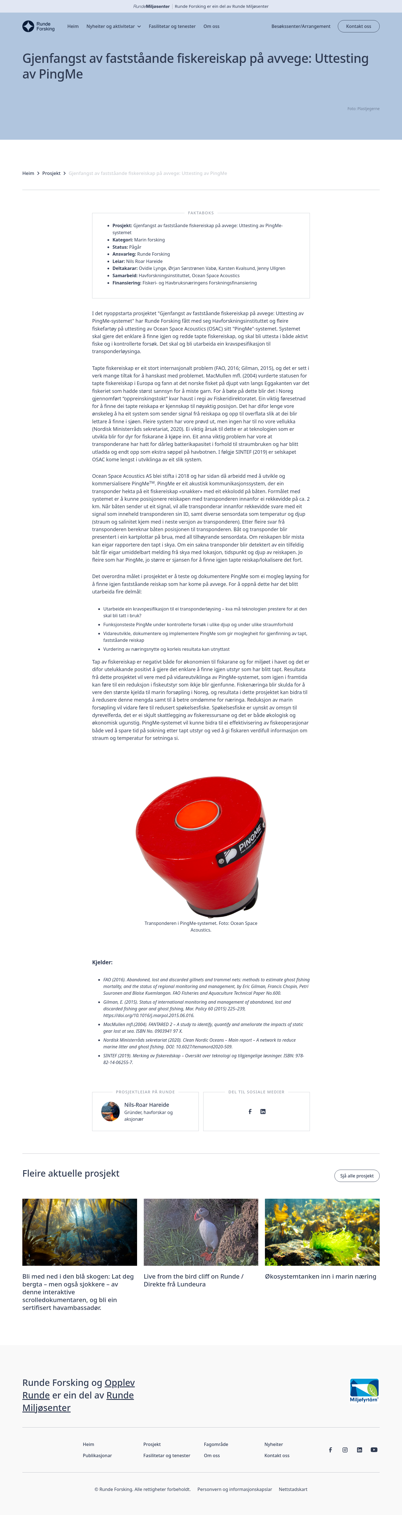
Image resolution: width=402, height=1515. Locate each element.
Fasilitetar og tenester (166, 1455)
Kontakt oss (358, 26)
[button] (114, 26)
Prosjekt (51, 173)
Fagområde (216, 1444)
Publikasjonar (97, 1455)
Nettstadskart (293, 1489)
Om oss (212, 1455)
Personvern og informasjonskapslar (234, 1489)
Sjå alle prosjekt (357, 1176)
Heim (28, 173)
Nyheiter (273, 1444)
